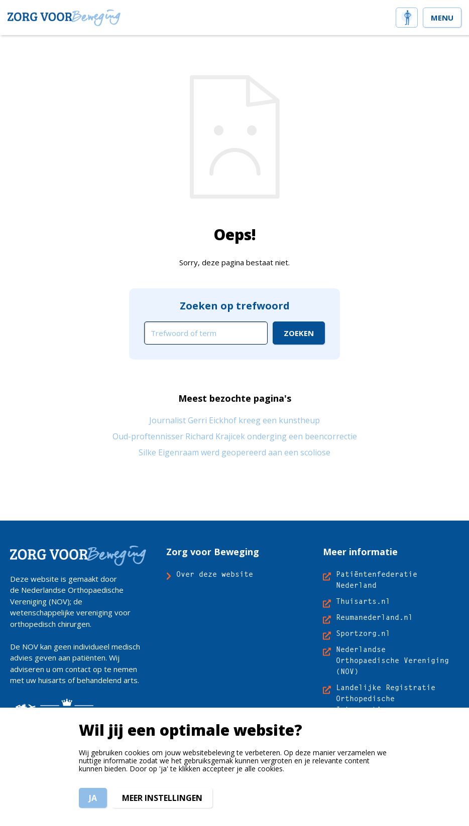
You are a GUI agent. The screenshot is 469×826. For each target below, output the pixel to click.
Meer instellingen (162, 797)
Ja (93, 797)
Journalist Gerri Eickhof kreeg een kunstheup (234, 420)
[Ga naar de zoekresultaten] (299, 333)
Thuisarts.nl (363, 601)
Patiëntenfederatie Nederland (376, 579)
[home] (407, 16)
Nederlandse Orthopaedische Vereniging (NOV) (392, 660)
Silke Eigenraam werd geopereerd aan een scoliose (234, 452)
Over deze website (214, 574)
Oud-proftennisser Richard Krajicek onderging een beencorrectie (234, 436)
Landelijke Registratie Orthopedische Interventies (385, 698)
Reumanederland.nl (374, 617)
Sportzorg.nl (363, 633)
